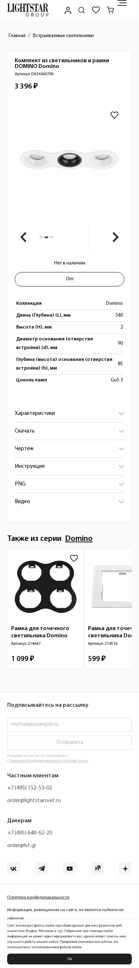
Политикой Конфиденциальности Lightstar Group (48, 761)
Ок (69, 959)
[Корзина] (110, 10)
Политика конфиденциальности (38, 897)
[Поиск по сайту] (81, 10)
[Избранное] (96, 10)
